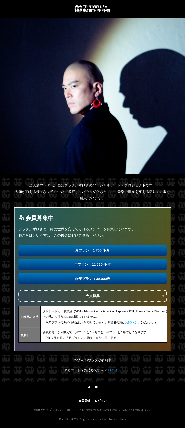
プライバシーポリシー (64, 410)
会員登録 (84, 401)
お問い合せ (132, 322)
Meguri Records (89, 419)
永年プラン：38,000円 (92, 279)
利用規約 (40, 410)
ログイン (114, 370)
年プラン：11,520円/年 (92, 264)
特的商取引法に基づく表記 (100, 410)
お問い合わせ (142, 410)
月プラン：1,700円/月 (92, 250)
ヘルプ (125, 410)
